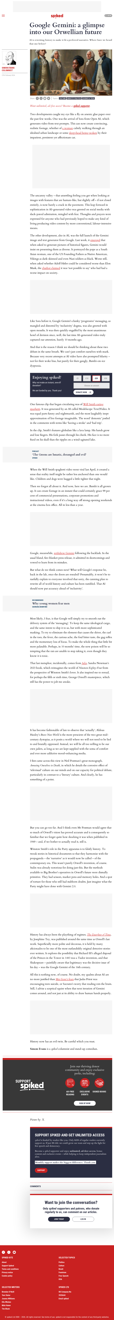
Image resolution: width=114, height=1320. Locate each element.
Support (41, 1170)
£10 (86, 378)
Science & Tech (88, 98)
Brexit (61, 1269)
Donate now (81, 392)
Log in (108, 16)
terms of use (50, 1317)
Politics (61, 1262)
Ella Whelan (6, 1302)
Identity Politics (74, 98)
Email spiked (64, 1298)
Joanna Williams (8, 1298)
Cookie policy (7, 1276)
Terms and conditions (10, 1269)
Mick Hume (6, 1305)
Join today (59, 1219)
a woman (67, 128)
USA (60, 1279)
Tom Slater (6, 1295)
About (4, 1262)
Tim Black (6, 1309)
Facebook (3, 1252)
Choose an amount (91, 386)
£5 (78, 378)
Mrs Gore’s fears (65, 979)
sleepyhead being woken (83, 133)
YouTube (14, 1252)
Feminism (62, 1272)
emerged (95, 240)
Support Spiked (8, 1266)
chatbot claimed (51, 268)
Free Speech (63, 1276)
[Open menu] (3, 15)
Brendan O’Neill (8, 1292)
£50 (105, 378)
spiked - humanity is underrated (57, 16)
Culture (62, 98)
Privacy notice (7, 1272)
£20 (96, 378)
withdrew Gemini (64, 553)
